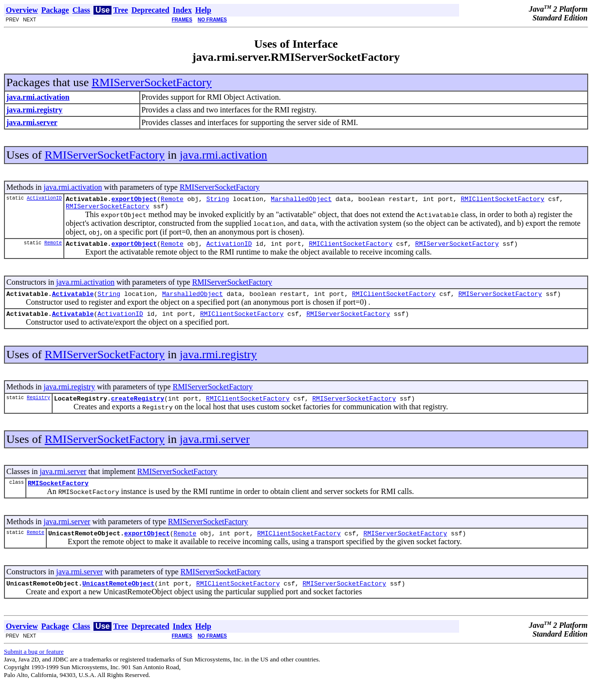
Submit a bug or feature (34, 664)
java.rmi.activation (223, 154)
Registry (38, 406)
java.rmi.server (215, 447)
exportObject (134, 200)
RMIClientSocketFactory (502, 200)
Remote (172, 200)
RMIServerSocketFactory (152, 82)
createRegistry (137, 407)
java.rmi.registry (218, 361)
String (217, 200)
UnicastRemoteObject (118, 596)
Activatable (73, 299)
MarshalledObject (301, 200)
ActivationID (44, 199)
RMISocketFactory (58, 493)
